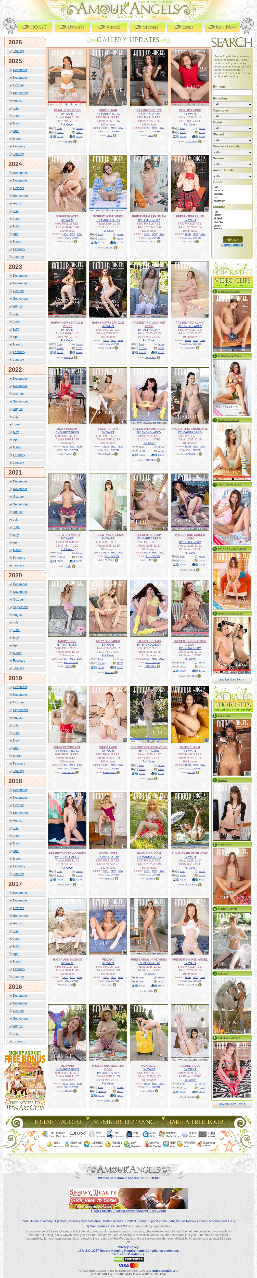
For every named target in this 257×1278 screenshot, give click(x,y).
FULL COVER (112, 131)
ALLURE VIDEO (189, 1065)
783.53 (161, 981)
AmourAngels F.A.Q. (223, 1221)
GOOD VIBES (108, 853)
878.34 (183, 671)
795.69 (60, 352)
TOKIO (68, 884)
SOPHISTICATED (67, 216)
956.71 (60, 132)
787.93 (120, 663)
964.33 (183, 1088)
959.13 (142, 981)
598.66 (60, 879)
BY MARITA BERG (108, 113)
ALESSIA (68, 241)
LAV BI (191, 241)
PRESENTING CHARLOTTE (190, 428)
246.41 (120, 1095)
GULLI (68, 984)
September (20, 93)
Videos (73, 1221)
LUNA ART (150, 357)
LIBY (109, 135)
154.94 (202, 879)
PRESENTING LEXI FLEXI (149, 216)
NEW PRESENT (67, 428)
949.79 (202, 560)
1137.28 (143, 348)
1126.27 (183, 560)
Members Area (91, 1221)
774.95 (202, 875)
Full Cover (67, 124)
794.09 (142, 451)
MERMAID (67, 1065)
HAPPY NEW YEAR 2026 (108, 322)
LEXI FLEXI (150, 241)
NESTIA (69, 141)
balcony (232, 194)
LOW (120, 128)
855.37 (183, 1092)
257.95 (161, 352)
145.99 (79, 879)
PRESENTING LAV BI (190, 216)
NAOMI (69, 454)
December (20, 70)
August (17, 100)
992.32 (183, 666)
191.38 (79, 136)
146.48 (79, 352)
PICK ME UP (149, 1065)
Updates (61, 1221)
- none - (232, 190)
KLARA (191, 347)
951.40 (101, 663)
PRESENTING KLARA (190, 322)
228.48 (202, 564)
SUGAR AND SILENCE (67, 959)
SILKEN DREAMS (149, 641)
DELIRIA (68, 357)
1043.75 (102, 1091)
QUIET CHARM (190, 747)
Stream (79, 128)
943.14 (101, 1095)
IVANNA (109, 454)
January (18, 51)
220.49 (202, 136)
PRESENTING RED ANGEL (190, 959)
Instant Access (113, 1221)
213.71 (120, 667)
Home (24, 1221)
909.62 (120, 1091)
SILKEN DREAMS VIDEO (149, 428)
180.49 (161, 985)
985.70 (161, 348)
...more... (19, 1041)
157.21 (161, 773)
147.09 (79, 561)
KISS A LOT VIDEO (67, 534)
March (17, 139)
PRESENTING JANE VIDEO (149, 959)
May (16, 123)
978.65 (183, 132)
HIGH (106, 128)
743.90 (142, 773)
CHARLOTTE (191, 454)
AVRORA (150, 878)
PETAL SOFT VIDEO (67, 110)
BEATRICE (191, 676)
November (20, 77)
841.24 (101, 667)
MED (113, 128)
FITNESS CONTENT (67, 747)
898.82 (60, 348)
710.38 (161, 769)
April (16, 131)
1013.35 (142, 352)
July (15, 108)
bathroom (232, 201)
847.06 (60, 136)
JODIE (68, 666)
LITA (150, 135)
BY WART (67, 113)
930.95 (183, 875)
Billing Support (148, 1221)
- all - (232, 187)
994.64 (183, 564)
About (203, 1221)
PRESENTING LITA (149, 110)
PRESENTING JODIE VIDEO (149, 747)
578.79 (79, 875)
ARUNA (109, 247)
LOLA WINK (191, 884)
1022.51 (101, 242)
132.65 (161, 455)
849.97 (202, 666)
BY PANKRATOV (149, 113)
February (19, 146)
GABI (68, 566)
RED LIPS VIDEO (190, 110)
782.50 (202, 132)
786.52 (79, 132)
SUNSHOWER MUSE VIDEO (190, 853)
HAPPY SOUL (67, 641)
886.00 (60, 561)
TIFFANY (109, 878)
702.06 (142, 455)
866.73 (183, 136)
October (18, 85)
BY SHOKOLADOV (190, 326)
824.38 (183, 879)
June (16, 116)
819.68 (79, 557)
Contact (130, 1221)
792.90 (202, 1088)
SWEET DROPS (108, 428)
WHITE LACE (108, 747)
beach (232, 226)
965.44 (120, 238)
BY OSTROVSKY (149, 219)
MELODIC (108, 959)
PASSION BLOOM (149, 853)
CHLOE (191, 772)
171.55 (120, 242)
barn (232, 197)
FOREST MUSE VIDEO (108, 216)
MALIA (150, 1091)
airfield (232, 218)
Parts (59, 128)
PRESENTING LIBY (149, 534)
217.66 (202, 1092)
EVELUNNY (68, 772)
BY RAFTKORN (67, 644)
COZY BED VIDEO (108, 641)
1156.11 (102, 238)
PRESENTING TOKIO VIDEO (67, 853)
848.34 (142, 985)
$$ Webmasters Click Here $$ (106, 1226)
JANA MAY (150, 460)
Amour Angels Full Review (178, 1221)
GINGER (191, 569)
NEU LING (109, 1100)
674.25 (161, 451)
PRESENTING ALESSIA (108, 534)
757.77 (79, 348)
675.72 (60, 875)
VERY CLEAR (108, 110)
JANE (150, 991)
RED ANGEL (191, 141)
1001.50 (61, 557)
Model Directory (42, 1221)
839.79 (142, 769)
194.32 (202, 671)
